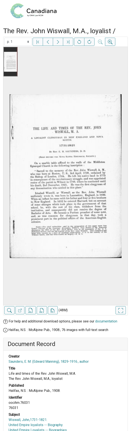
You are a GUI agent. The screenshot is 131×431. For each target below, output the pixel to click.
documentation (106, 321)
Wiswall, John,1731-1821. (28, 420)
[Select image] (18, 42)
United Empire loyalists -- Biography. (36, 425)
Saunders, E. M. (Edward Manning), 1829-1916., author (49, 361)
